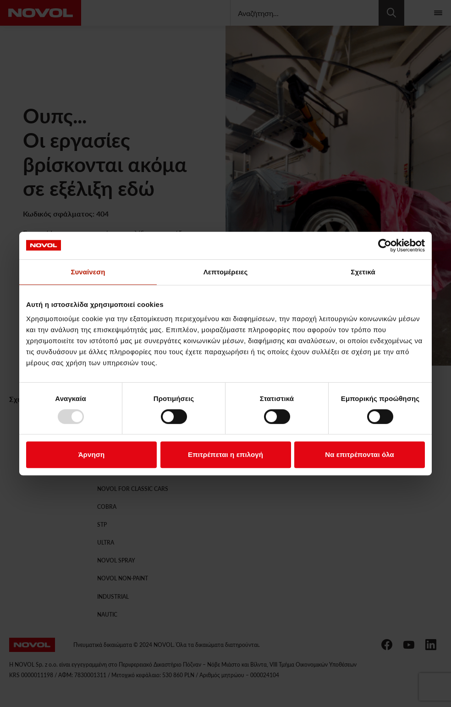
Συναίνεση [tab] (88, 272)
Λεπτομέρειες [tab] (226, 272)
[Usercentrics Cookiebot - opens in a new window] (385, 245)
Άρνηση (91, 454)
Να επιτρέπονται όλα (359, 454)
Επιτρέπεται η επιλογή (225, 454)
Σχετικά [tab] (363, 272)
